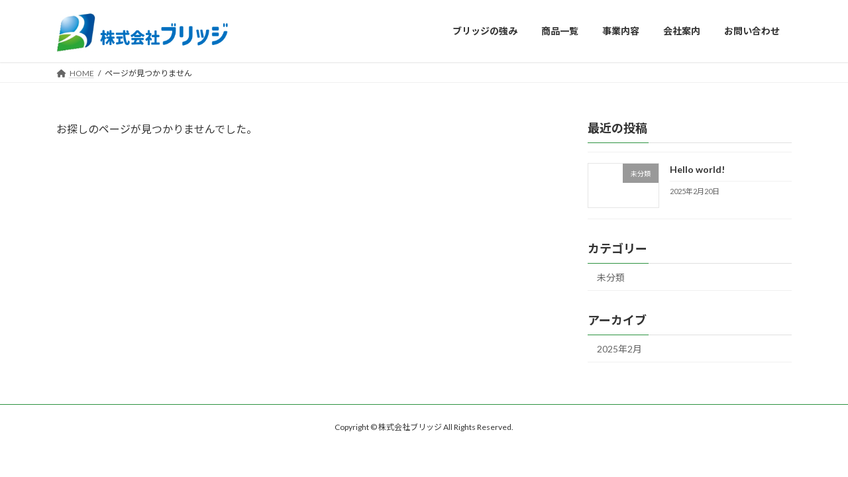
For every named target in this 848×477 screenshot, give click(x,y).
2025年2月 (619, 348)
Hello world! (697, 169)
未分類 (611, 277)
